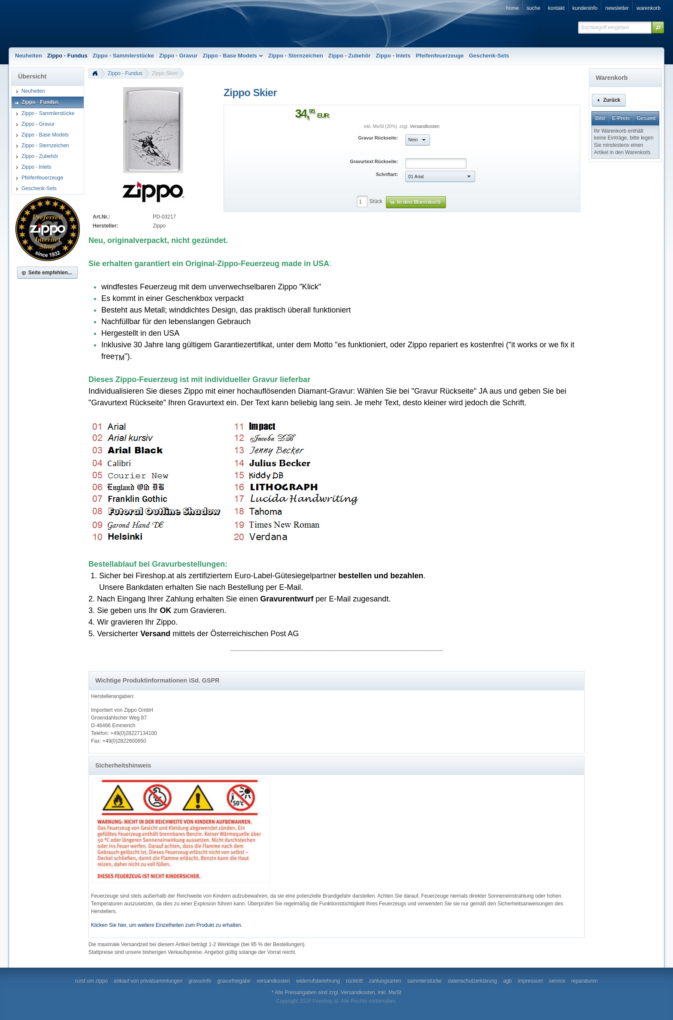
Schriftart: (387, 174)
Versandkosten (425, 126)
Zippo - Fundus (125, 73)
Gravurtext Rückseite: (374, 161)
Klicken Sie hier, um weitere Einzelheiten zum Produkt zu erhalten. (167, 925)
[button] (658, 27)
